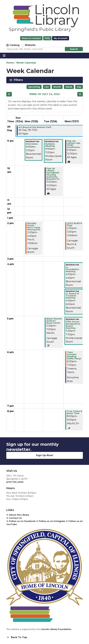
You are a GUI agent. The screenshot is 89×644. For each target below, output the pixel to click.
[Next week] (80, 94)
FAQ (47, 38)
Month (57, 87)
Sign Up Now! (44, 455)
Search (74, 49)
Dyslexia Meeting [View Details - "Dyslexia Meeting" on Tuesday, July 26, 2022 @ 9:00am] (50, 145)
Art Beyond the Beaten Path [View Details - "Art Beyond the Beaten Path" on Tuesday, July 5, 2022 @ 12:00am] (34, 127)
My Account (60, 38)
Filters (19, 80)
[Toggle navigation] (4, 55)
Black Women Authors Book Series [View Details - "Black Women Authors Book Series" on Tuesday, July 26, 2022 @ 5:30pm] (54, 321)
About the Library (17, 514)
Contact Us (14, 518)
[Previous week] (9, 94)
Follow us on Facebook (20, 521)
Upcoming (34, 87)
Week (69, 87)
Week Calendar (26, 62)
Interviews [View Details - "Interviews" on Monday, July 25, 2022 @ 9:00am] (32, 144)
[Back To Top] (44, 637)
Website (30, 45)
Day (79, 87)
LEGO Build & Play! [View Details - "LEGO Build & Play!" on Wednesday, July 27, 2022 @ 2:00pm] (74, 224)
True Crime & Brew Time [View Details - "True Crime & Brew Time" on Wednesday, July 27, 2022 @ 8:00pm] (74, 412)
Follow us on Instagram (50, 521)
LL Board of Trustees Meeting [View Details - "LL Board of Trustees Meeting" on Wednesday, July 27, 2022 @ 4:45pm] (72, 295)
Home (10, 62)
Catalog (14, 45)
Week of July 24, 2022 (44, 94)
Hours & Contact (31, 38)
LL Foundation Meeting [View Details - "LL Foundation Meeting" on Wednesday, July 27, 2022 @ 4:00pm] (72, 269)
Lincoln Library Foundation (56, 629)
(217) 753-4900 (14, 482)
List (47, 87)
